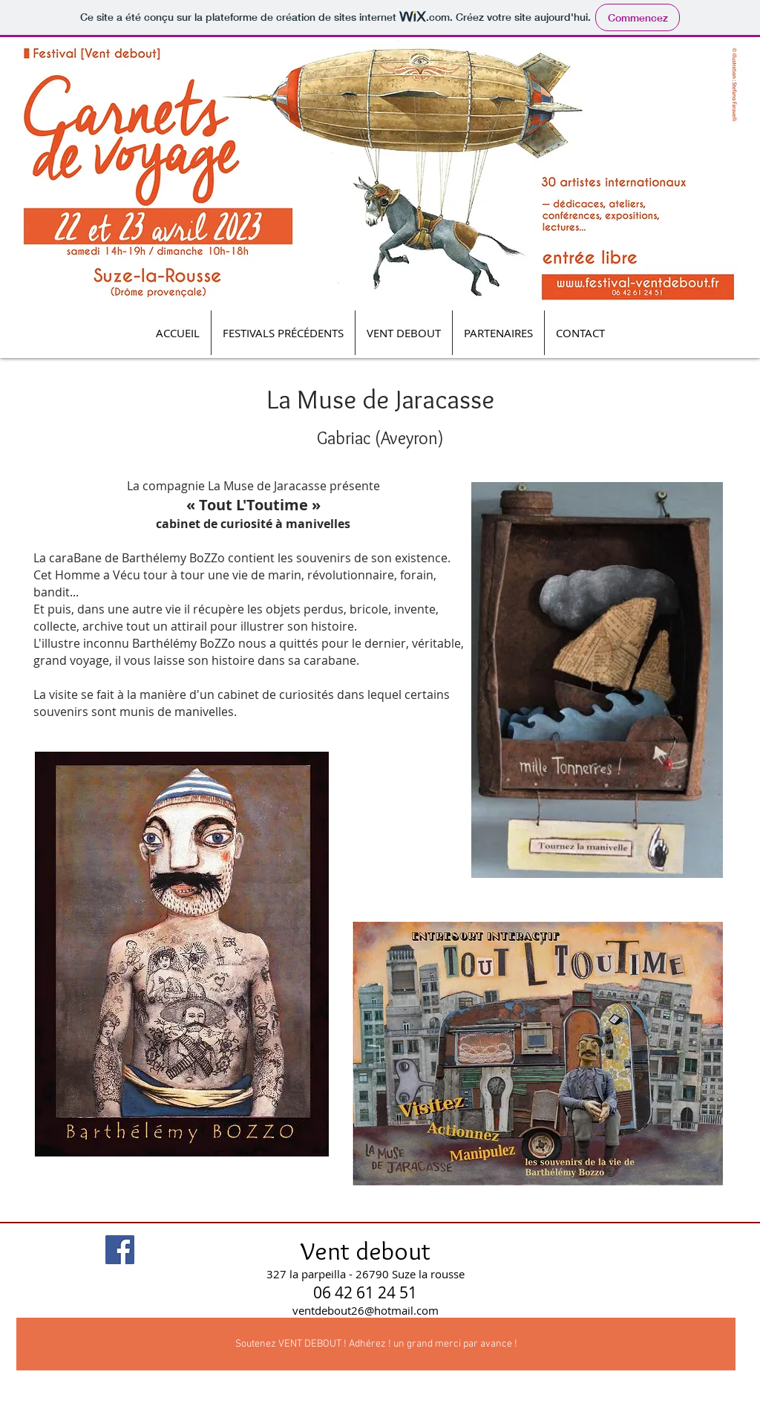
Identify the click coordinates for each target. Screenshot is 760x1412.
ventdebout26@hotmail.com (365, 1310)
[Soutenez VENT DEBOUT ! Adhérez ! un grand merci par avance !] (376, 1344)
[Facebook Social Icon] (119, 1249)
